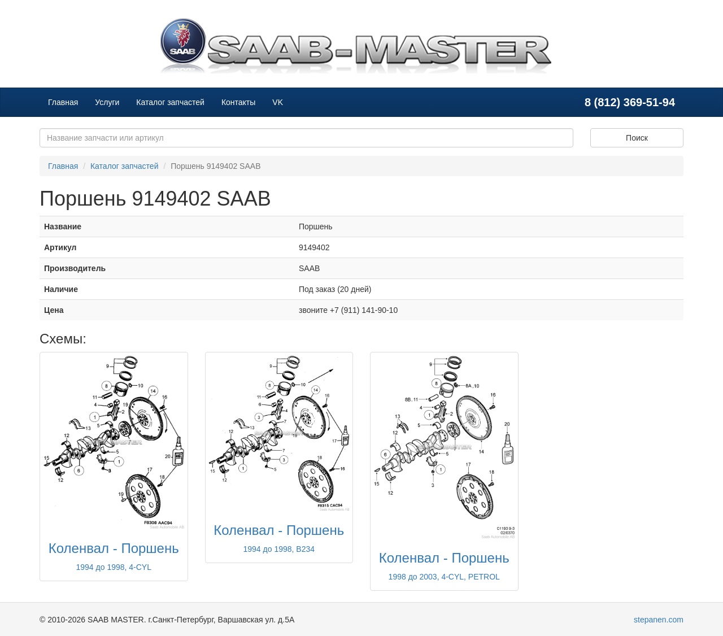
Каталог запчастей (170, 102)
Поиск (637, 137)
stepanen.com (658, 619)
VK (277, 102)
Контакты (238, 102)
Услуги (107, 102)
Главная (63, 102)
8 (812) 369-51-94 (630, 102)
